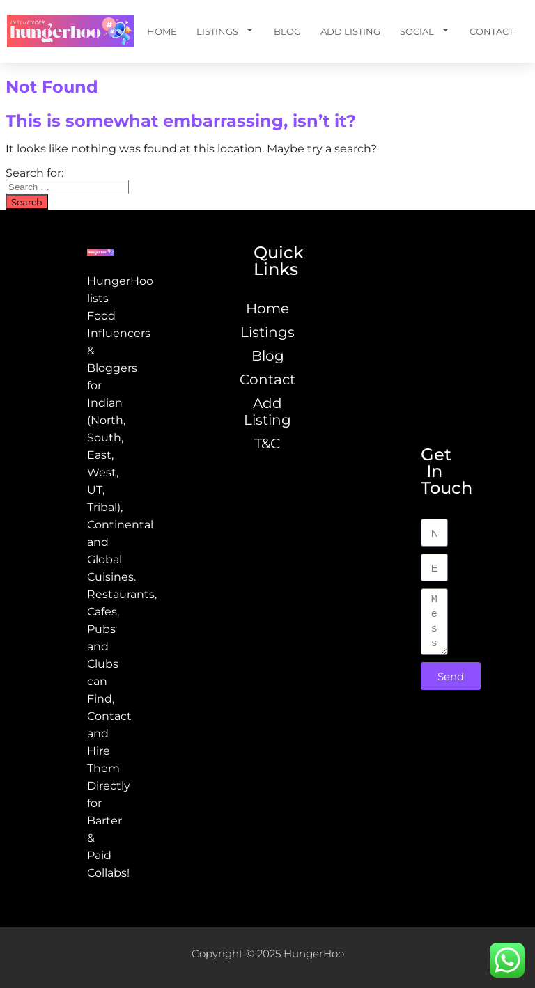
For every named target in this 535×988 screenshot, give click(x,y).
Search (26, 201)
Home (162, 31)
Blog (287, 31)
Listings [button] (225, 31)
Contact (491, 31)
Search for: (34, 173)
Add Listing (350, 31)
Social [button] (425, 31)
